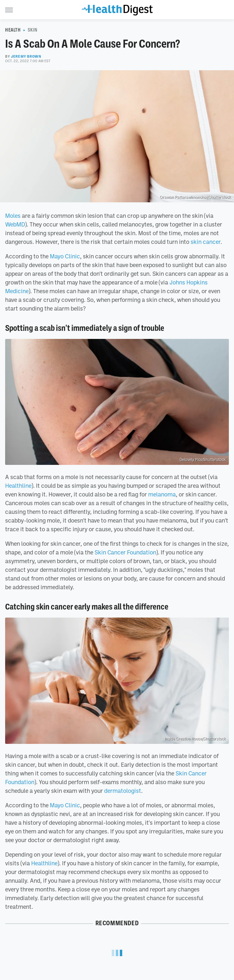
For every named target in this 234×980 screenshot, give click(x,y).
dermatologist (122, 790)
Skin (33, 30)
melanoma (162, 494)
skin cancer (206, 241)
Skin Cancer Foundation (125, 552)
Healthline (18, 485)
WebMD (15, 224)
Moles (13, 215)
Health (13, 30)
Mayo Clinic (65, 256)
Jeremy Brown (26, 56)
